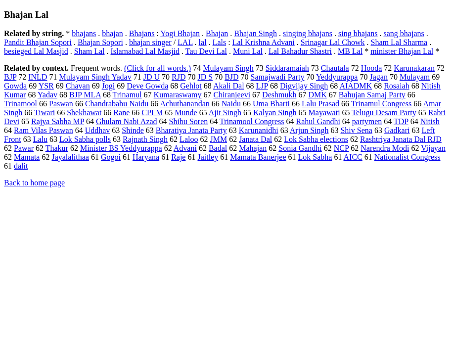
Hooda (371, 68)
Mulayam (415, 77)
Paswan (61, 103)
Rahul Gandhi (318, 121)
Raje (178, 157)
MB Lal (350, 51)
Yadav (47, 94)
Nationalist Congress (407, 157)
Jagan (378, 77)
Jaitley (207, 157)
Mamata (27, 157)
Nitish (430, 121)
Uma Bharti (271, 103)
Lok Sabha (315, 157)
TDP (401, 121)
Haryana (146, 157)
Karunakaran (414, 68)
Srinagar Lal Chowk (333, 42)
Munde (186, 112)
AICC (353, 157)
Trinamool (20, 103)
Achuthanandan (184, 103)
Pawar (24, 148)
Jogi (108, 86)
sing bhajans (358, 33)
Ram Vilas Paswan (43, 130)
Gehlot (191, 86)
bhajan (112, 33)
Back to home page (34, 182)
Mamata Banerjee (258, 157)
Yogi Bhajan (180, 33)
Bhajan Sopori (100, 42)
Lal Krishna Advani (263, 42)
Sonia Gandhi (300, 148)
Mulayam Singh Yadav (95, 77)
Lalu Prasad (320, 103)
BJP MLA (85, 94)
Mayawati (324, 112)
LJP (262, 86)
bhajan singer (150, 42)
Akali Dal (228, 86)
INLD (37, 77)
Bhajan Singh (255, 33)
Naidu (231, 103)
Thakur (56, 148)
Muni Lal (248, 51)
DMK (317, 94)
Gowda (15, 86)
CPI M (152, 112)
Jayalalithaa (70, 157)
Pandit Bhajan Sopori (38, 42)
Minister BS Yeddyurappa (121, 148)
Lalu (40, 139)
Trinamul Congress (381, 103)
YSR (46, 86)
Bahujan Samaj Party (372, 94)
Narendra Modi (385, 148)
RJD (178, 77)
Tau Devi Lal (206, 51)
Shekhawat (84, 112)
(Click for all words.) (157, 68)
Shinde (132, 130)
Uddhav (97, 130)
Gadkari (397, 130)
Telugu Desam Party (384, 112)
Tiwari (44, 112)
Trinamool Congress (252, 121)
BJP (10, 77)
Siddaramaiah (287, 68)
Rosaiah (396, 86)
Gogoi (111, 157)
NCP (341, 148)
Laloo (189, 139)
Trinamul (127, 94)
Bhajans (142, 33)
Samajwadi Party (278, 77)
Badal (218, 148)
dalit (21, 166)
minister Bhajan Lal (401, 51)
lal (203, 42)
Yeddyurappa (337, 77)
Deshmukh (279, 94)
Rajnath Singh (145, 139)
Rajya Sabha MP (57, 121)
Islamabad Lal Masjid (145, 51)
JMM (218, 139)
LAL (185, 42)
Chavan (78, 86)
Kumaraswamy (178, 94)
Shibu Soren (188, 121)
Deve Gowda (147, 86)
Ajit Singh (225, 112)
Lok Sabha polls (85, 139)
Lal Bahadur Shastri (300, 51)
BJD (231, 77)
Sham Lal (89, 51)
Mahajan (253, 148)
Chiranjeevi (231, 94)
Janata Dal (255, 139)
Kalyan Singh (275, 112)
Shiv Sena (356, 130)
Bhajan (217, 33)
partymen (367, 121)
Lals (219, 42)
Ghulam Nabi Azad (126, 121)
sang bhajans (404, 33)
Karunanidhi (258, 130)
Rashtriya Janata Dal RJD (401, 139)
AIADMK (355, 86)
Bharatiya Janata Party (191, 130)
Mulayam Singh (228, 68)
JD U (151, 77)
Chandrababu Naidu (116, 103)
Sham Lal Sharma (399, 42)
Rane (121, 112)
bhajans (84, 33)
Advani (185, 148)
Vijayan (433, 148)
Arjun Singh (309, 130)
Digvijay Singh (304, 86)
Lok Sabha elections (316, 139)
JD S (205, 77)
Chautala (335, 68)
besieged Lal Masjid (36, 51)
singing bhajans (307, 33)
